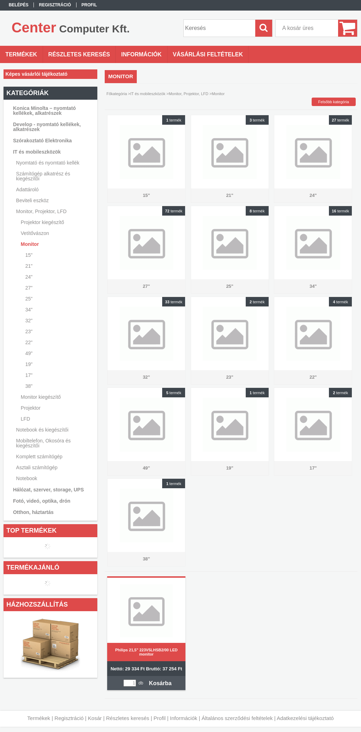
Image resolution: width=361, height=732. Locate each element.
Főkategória (116, 94)
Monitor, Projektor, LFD (188, 94)
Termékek (38, 718)
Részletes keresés (127, 718)
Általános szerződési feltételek (237, 718)
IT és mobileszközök (147, 94)
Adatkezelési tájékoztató (305, 718)
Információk (183, 718)
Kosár (95, 718)
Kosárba (160, 683)
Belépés (19, 4)
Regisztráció (69, 718)
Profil (160, 718)
